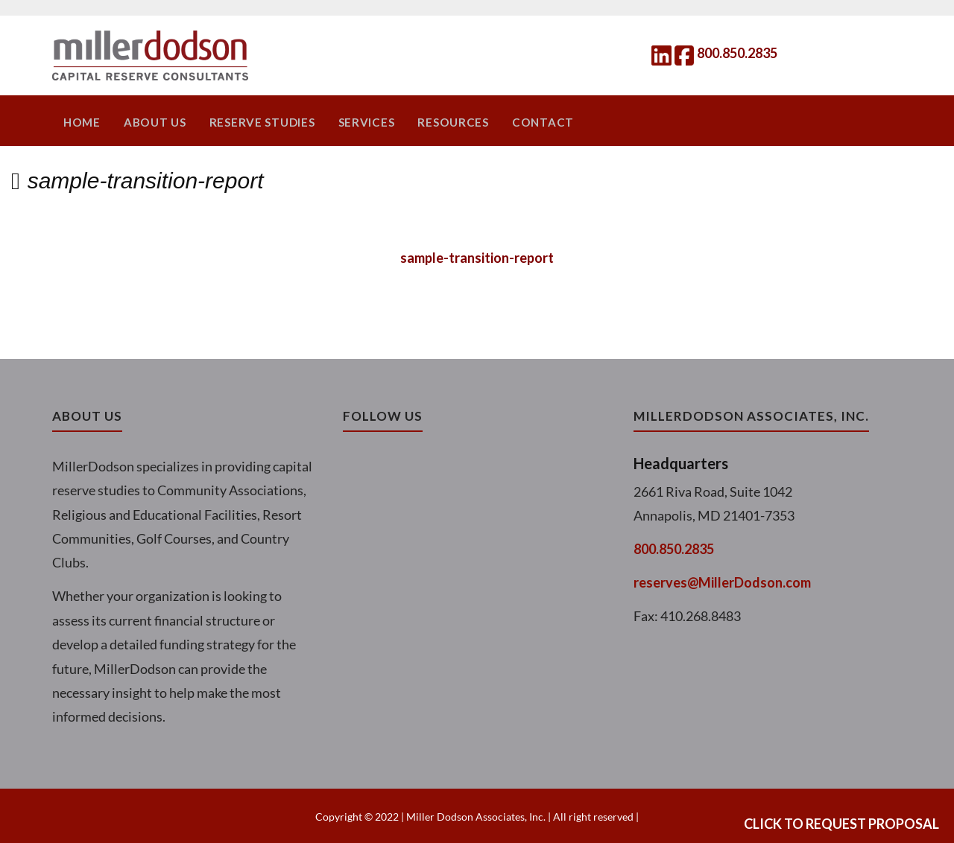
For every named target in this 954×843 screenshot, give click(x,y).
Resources (442, 121)
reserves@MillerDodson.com (722, 581)
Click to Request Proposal (841, 823)
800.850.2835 (737, 53)
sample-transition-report (477, 256)
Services (358, 121)
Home (82, 121)
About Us (153, 121)
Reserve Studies (257, 121)
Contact (528, 121)
